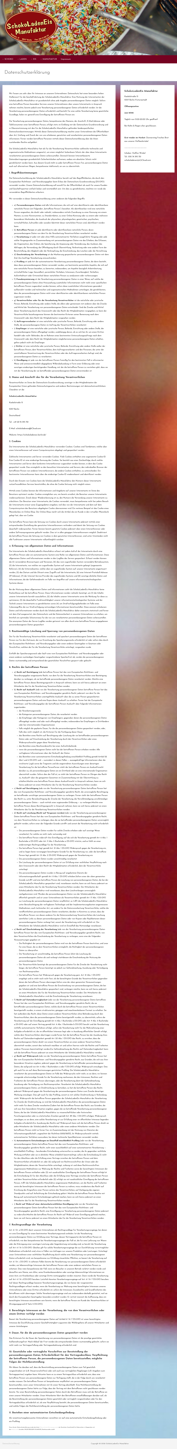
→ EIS (33, 59)
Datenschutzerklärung (10, 1444)
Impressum (66, 59)
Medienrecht (15, 1429)
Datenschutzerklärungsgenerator (49, 1427)
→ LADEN (22, 59)
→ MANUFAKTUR (48, 59)
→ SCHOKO (7, 59)
